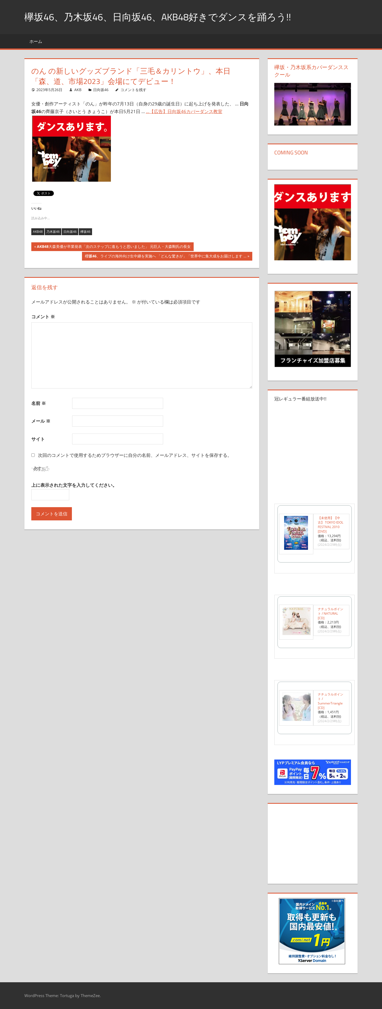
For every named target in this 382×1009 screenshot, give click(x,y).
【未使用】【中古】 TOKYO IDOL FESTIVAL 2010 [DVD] (330, 524)
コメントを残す (133, 89)
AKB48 (38, 231)
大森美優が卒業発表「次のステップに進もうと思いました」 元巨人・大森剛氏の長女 (114, 247)
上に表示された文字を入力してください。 (74, 485)
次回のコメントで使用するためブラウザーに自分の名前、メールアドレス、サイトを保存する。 (135, 455)
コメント (43, 317)
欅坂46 (85, 231)
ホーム (35, 41)
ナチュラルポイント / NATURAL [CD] (330, 613)
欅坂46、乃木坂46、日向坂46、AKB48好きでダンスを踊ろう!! (157, 17)
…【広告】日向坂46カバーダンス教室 (184, 111)
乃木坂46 (53, 231)
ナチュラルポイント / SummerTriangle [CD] (330, 701)
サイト (38, 439)
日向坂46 (100, 89)
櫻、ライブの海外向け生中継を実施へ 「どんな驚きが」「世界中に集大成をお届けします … (165, 257)
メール (40, 421)
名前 (38, 403)
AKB (77, 89)
